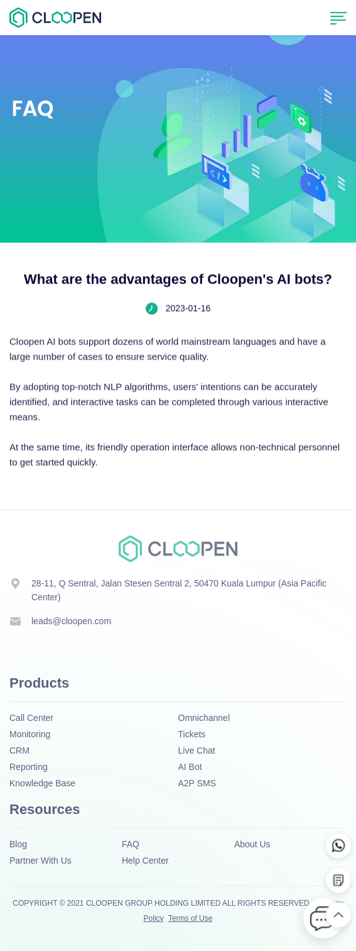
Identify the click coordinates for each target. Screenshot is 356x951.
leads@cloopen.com (71, 621)
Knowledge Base (42, 783)
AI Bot (190, 767)
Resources (44, 809)
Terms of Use (190, 918)
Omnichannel (204, 718)
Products (39, 683)
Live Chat (196, 750)
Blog (18, 844)
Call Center (31, 718)
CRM (19, 750)
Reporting (28, 767)
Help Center (145, 860)
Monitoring (29, 734)
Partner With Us (40, 860)
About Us (252, 844)
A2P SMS (197, 783)
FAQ (130, 844)
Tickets (192, 734)
